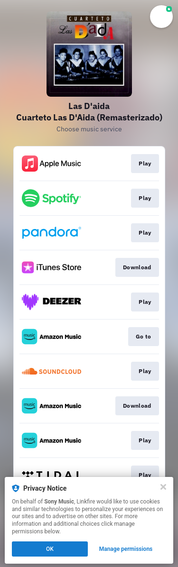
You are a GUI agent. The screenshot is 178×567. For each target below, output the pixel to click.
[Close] (163, 486)
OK (50, 549)
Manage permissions (126, 549)
